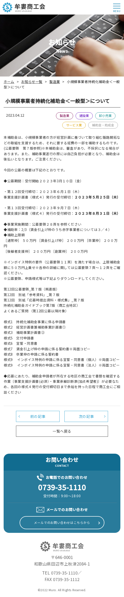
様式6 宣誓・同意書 (21, 343)
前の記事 (37, 416)
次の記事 (86, 416)
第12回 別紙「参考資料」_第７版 (31, 294)
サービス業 (74, 125)
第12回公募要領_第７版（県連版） (31, 289)
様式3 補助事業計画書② (24, 332)
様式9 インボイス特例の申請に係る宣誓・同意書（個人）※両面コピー (62, 359)
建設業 (84, 115)
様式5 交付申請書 (19, 338)
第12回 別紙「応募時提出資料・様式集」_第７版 (44, 300)
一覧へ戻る (62, 431)
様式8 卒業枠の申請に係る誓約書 (31, 354)
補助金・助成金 (103, 125)
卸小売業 (105, 115)
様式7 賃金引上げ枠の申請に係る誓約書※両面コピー (47, 348)
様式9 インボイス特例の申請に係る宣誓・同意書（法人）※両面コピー (62, 365)
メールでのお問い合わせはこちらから (62, 522)
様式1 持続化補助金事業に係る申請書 (35, 321)
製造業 (64, 115)
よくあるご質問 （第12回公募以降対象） (36, 310)
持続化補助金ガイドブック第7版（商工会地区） (42, 305)
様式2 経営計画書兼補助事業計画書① (35, 327)
